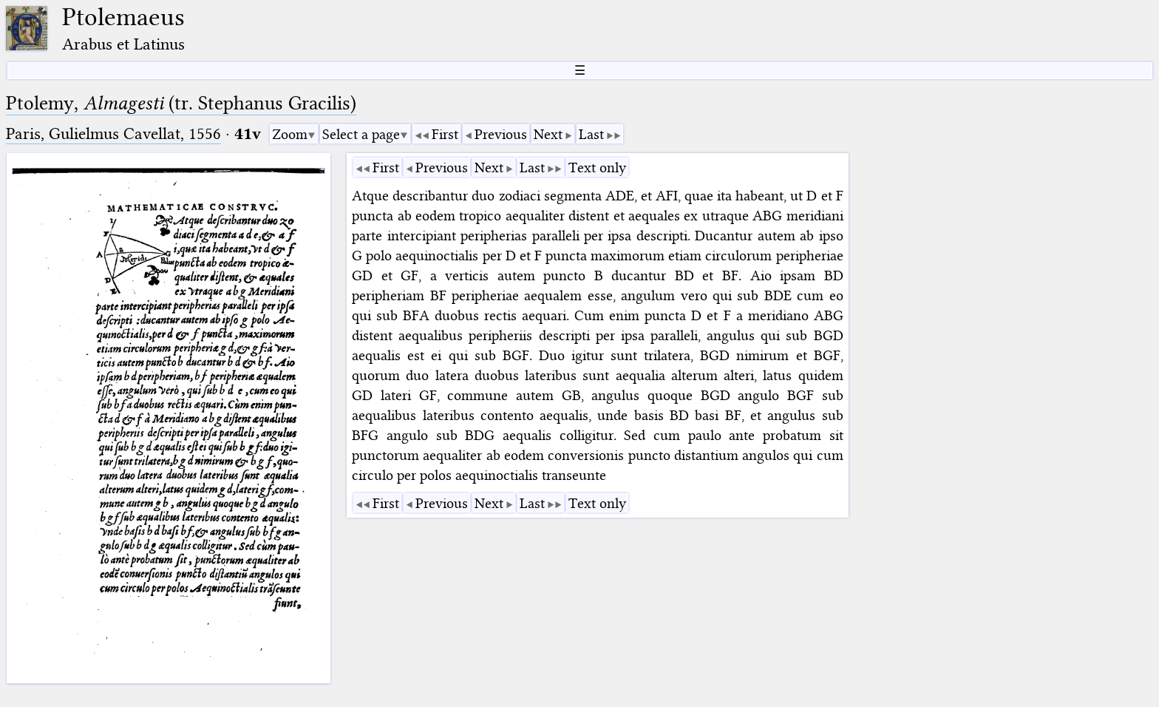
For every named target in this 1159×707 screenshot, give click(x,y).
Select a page (361, 134)
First (445, 134)
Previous (501, 134)
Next (548, 134)
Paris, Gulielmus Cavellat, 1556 (113, 133)
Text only (597, 167)
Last (591, 134)
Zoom (289, 134)
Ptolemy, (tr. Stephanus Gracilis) (181, 103)
